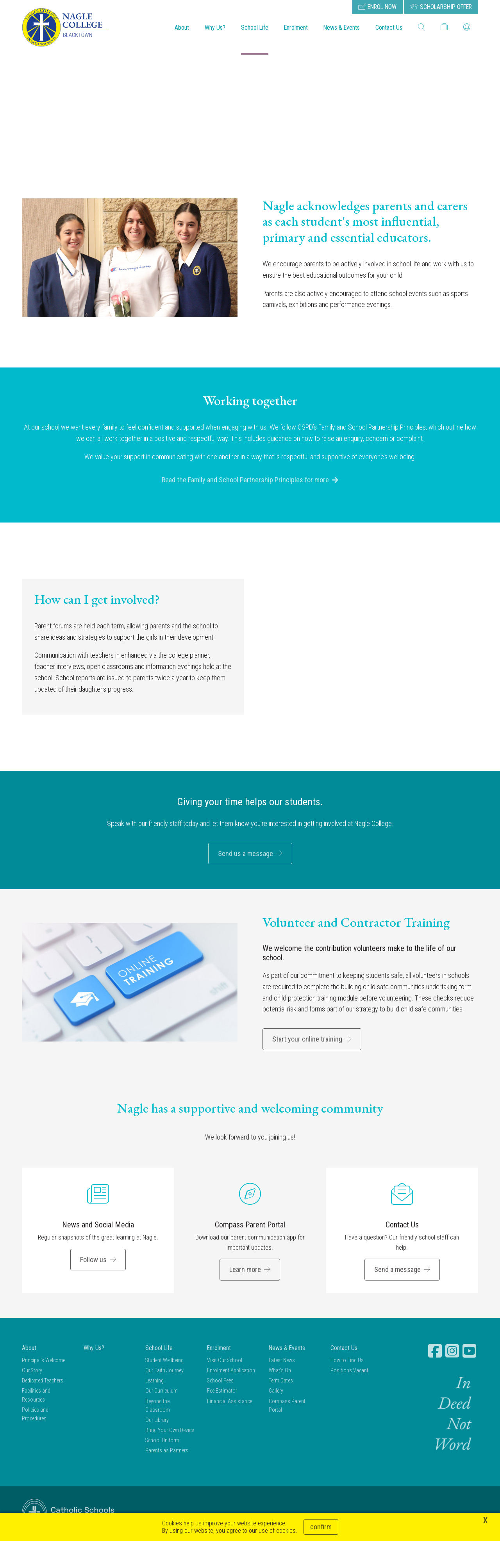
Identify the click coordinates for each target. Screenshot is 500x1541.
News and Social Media (98, 1226)
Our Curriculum (161, 1392)
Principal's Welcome (43, 1361)
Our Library (157, 1421)
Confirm (321, 1527)
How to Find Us (347, 1361)
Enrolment (296, 27)
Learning (154, 1382)
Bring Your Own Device (169, 1431)
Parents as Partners (166, 1451)
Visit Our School (224, 1361)
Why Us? (215, 27)
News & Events (341, 27)
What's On (280, 1371)
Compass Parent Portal (250, 1226)
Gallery (276, 1392)
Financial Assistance (229, 1402)
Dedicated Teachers (42, 1382)
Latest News (282, 1361)
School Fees (220, 1382)
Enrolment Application (231, 1371)
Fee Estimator (222, 1392)
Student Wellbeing (164, 1361)
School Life (254, 27)
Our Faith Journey (164, 1371)
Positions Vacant (349, 1371)
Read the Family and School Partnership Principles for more (245, 481)
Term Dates (281, 1382)
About (182, 27)
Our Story (32, 1371)
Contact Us (388, 27)
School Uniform (162, 1441)
